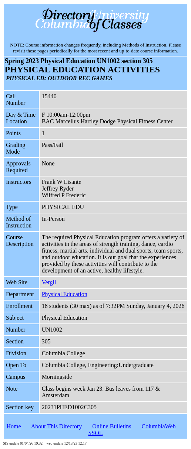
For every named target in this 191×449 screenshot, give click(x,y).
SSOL (95, 433)
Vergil (49, 282)
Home (13, 426)
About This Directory (56, 426)
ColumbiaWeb (159, 426)
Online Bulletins (111, 426)
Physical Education (64, 294)
